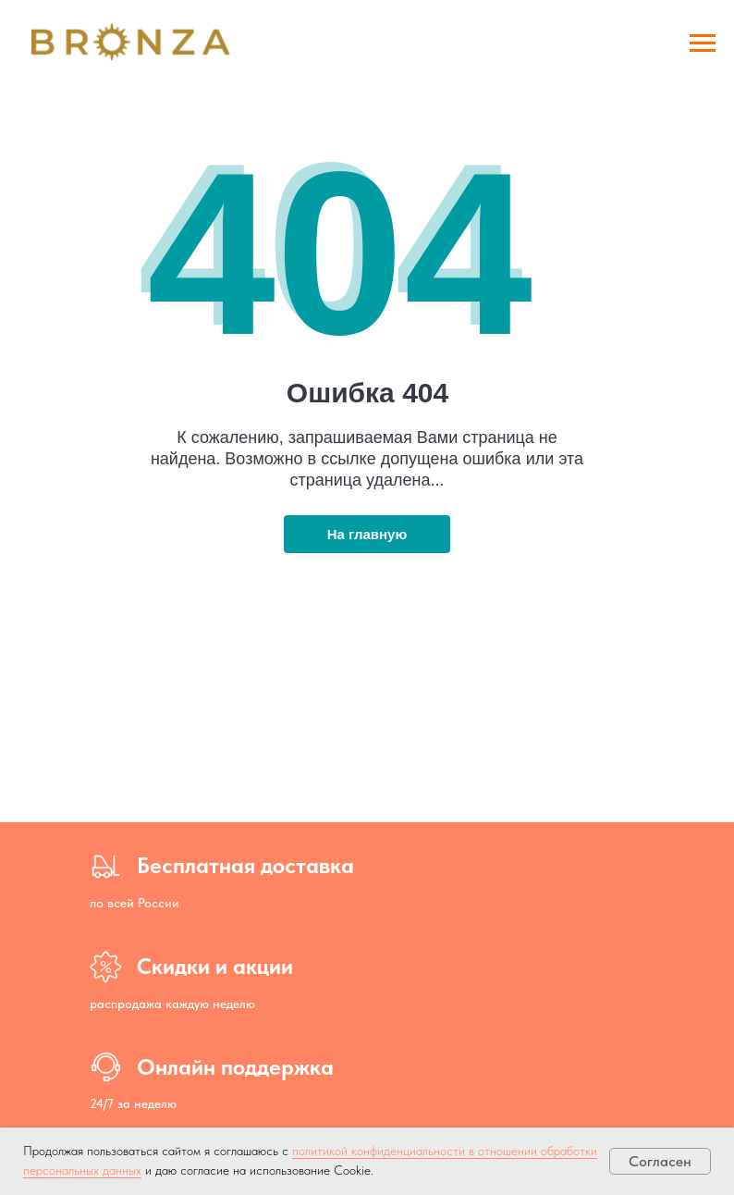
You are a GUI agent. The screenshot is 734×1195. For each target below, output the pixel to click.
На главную (367, 534)
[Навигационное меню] (703, 43)
